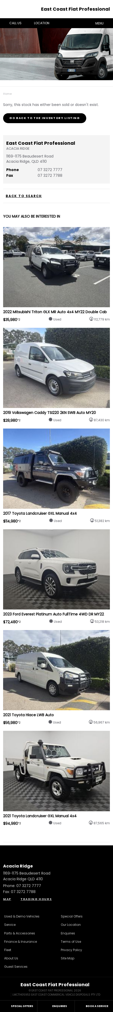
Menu (103, 23)
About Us (11, 958)
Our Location (71, 924)
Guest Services (16, 966)
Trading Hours (36, 899)
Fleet (7, 950)
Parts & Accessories (19, 933)
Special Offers (72, 916)
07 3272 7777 (50, 169)
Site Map (67, 958)
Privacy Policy (71, 950)
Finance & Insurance (20, 941)
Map (7, 899)
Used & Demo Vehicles (21, 916)
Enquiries (68, 933)
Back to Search (24, 196)
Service (10, 924)
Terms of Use (71, 941)
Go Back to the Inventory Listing (44, 118)
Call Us (12, 23)
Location (37, 23)
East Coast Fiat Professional (75, 9)
